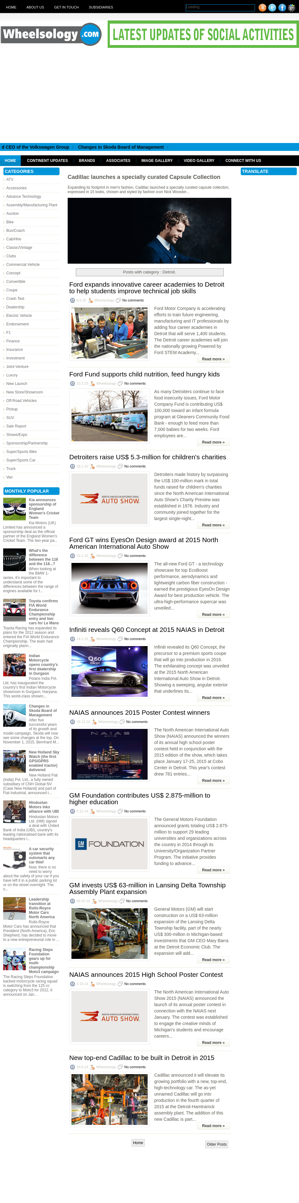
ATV (9, 179)
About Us (35, 7)
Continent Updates (47, 160)
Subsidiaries (101, 7)
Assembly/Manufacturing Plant (31, 205)
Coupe (11, 290)
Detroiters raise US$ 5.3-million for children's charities (147, 457)
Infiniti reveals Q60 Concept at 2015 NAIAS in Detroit (146, 629)
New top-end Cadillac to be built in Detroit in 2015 (141, 1057)
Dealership (15, 307)
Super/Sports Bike (21, 452)
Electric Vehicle (19, 315)
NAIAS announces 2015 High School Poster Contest (146, 974)
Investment (15, 358)
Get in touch (66, 7)
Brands (87, 160)
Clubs (11, 256)
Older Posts (217, 1144)
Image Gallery (157, 160)
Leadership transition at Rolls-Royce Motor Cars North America (42, 908)
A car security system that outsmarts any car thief (42, 855)
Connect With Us (243, 160)
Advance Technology (23, 196)
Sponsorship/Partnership (27, 443)
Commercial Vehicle (23, 264)
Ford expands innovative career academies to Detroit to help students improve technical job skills (146, 287)
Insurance (14, 349)
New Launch (16, 383)
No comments (133, 300)
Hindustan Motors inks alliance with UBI (44, 807)
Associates (118, 160)
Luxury (12, 375)
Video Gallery (199, 160)
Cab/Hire (13, 239)
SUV (10, 417)
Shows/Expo (16, 435)
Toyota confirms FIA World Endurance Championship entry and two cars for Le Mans (44, 612)
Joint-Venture (17, 366)
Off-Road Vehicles (21, 400)
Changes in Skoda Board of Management (129, 147)
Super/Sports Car (21, 460)
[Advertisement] (149, 95)
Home (11, 7)
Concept (13, 273)
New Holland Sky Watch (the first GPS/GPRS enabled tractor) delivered (44, 761)
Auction (12, 213)
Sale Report (16, 426)
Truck (11, 469)
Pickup (12, 409)
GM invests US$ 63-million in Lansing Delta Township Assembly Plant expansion (147, 888)
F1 (8, 332)
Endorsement (17, 324)
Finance (13, 341)
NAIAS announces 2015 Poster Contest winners (139, 712)
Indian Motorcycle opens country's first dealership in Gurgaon (43, 665)
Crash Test (15, 298)
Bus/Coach (15, 230)
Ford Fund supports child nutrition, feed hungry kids (144, 374)
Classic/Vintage (19, 247)
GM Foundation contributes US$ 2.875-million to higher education (139, 798)
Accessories (16, 188)
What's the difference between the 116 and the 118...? (43, 557)
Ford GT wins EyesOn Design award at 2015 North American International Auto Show (143, 543)
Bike (10, 222)
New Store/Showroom (24, 392)
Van (9, 477)
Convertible (15, 281)
